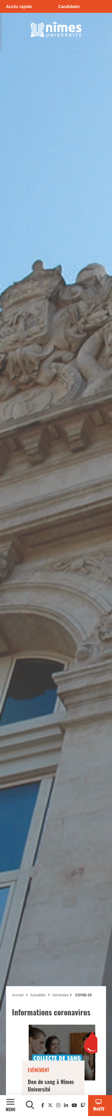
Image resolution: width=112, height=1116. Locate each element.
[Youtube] (74, 1105)
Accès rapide (19, 6)
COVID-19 (83, 995)
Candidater (69, 6)
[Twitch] (83, 1105)
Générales (60, 995)
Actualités (38, 995)
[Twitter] (50, 1105)
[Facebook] (42, 1105)
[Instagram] (58, 1105)
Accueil (18, 995)
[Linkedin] (66, 1105)
